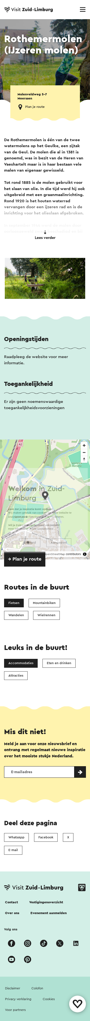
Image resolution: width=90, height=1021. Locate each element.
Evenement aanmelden (48, 913)
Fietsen (13, 603)
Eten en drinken (59, 663)
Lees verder (45, 235)
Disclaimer (12, 988)
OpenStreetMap (54, 554)
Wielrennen (46, 615)
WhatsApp (16, 837)
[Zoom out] (84, 452)
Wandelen (16, 615)
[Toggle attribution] (85, 554)
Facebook (45, 837)
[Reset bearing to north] (84, 459)
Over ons (12, 913)
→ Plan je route (25, 559)
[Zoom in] (84, 445)
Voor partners (15, 1010)
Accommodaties (20, 663)
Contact (11, 902)
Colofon (37, 988)
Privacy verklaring (18, 999)
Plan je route (35, 107)
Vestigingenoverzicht (46, 902)
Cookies (49, 999)
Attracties (15, 675)
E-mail (13, 850)
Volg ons (10, 929)
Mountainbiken (44, 603)
